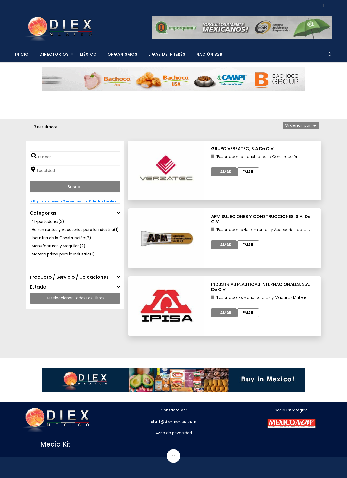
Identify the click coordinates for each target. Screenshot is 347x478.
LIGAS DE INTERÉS (166, 54)
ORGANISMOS (122, 54)
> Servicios (70, 201)
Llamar (224, 172)
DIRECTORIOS (54, 54)
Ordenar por (298, 125)
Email (248, 172)
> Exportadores (44, 201)
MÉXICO (88, 54)
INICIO (22, 54)
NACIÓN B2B (209, 54)
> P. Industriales (101, 201)
